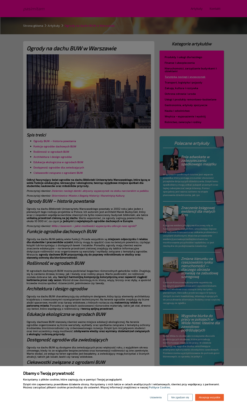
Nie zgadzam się (180, 397)
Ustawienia (156, 397)
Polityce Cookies (159, 387)
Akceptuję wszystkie (209, 397)
